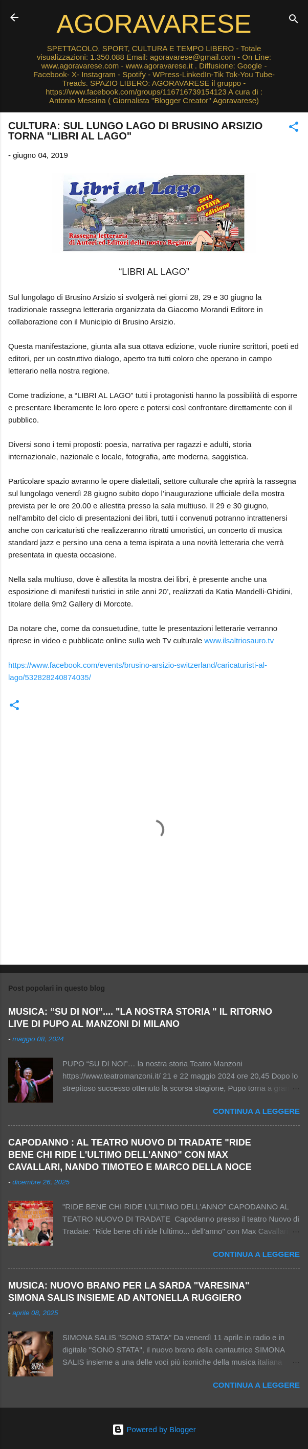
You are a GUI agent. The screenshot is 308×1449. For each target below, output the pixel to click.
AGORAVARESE (154, 23)
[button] (294, 128)
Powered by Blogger (153, 1429)
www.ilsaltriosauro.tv (239, 640)
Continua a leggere (256, 1111)
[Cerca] (294, 20)
